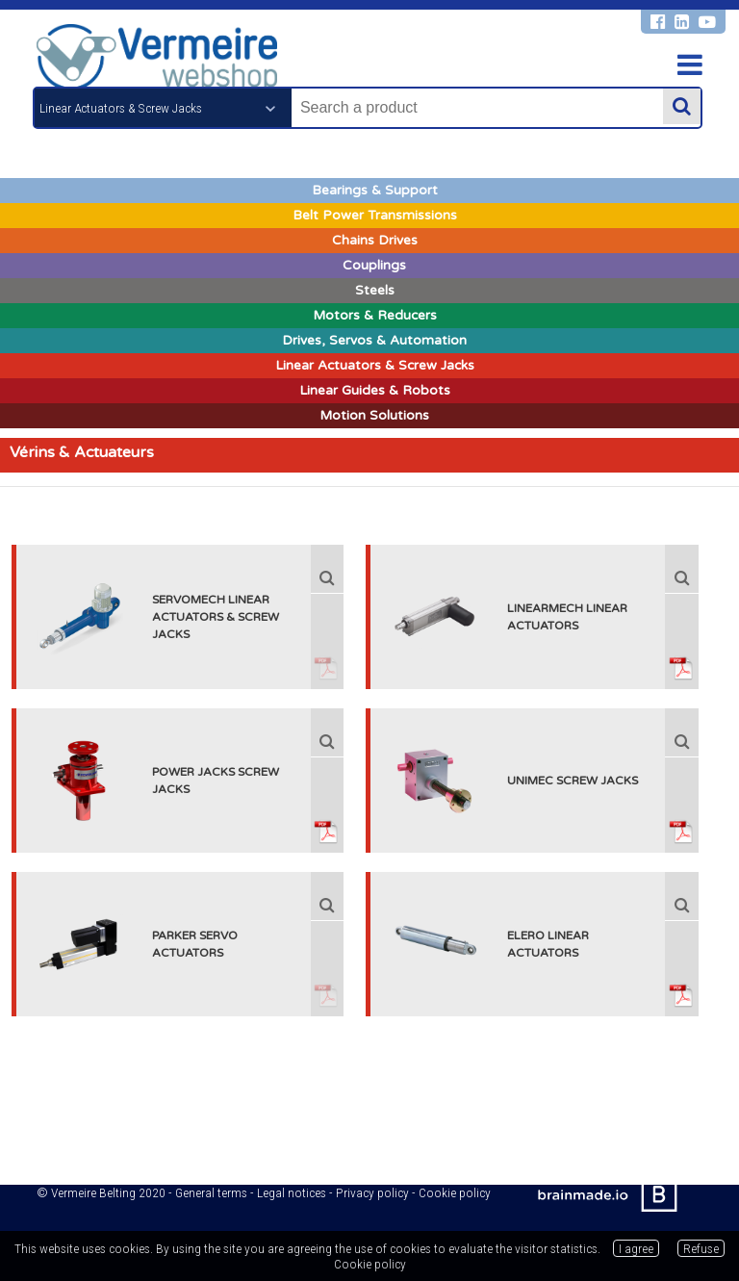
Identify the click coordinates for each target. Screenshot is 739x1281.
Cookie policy (455, 1192)
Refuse (701, 1248)
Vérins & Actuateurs (82, 452)
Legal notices (291, 1192)
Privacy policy (372, 1192)
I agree (636, 1248)
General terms (211, 1192)
